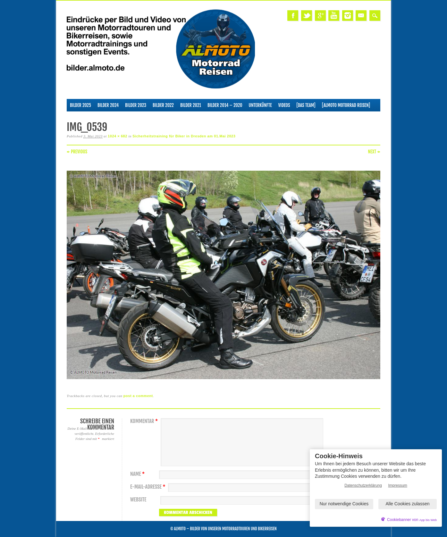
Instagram (347, 15)
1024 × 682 (117, 136)
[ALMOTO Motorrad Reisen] (346, 105)
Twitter (306, 15)
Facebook (292, 15)
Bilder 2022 (163, 105)
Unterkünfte (260, 105)
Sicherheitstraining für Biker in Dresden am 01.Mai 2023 (183, 136)
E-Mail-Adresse (148, 487)
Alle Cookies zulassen (408, 503)
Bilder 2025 (80, 105)
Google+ (320, 15)
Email (361, 15)
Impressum (397, 485)
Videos (284, 105)
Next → (374, 151)
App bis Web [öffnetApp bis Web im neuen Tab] (428, 520)
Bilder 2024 (108, 105)
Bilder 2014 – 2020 (224, 105)
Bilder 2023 (135, 105)
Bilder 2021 (190, 105)
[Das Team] (305, 105)
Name (138, 474)
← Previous (77, 151)
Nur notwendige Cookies (344, 503)
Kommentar (144, 421)
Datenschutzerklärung (363, 485)
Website (138, 500)
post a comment (138, 396)
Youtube (333, 15)
